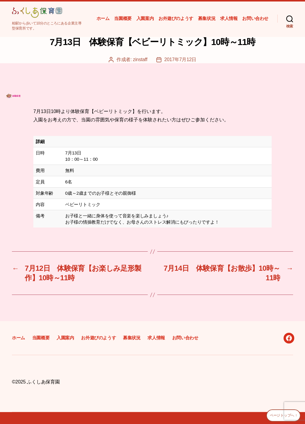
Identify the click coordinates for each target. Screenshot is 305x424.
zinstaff (140, 59)
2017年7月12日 (180, 59)
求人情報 (228, 18)
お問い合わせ (255, 18)
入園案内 (145, 18)
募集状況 (206, 18)
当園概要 (122, 18)
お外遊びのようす (175, 18)
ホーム (103, 18)
